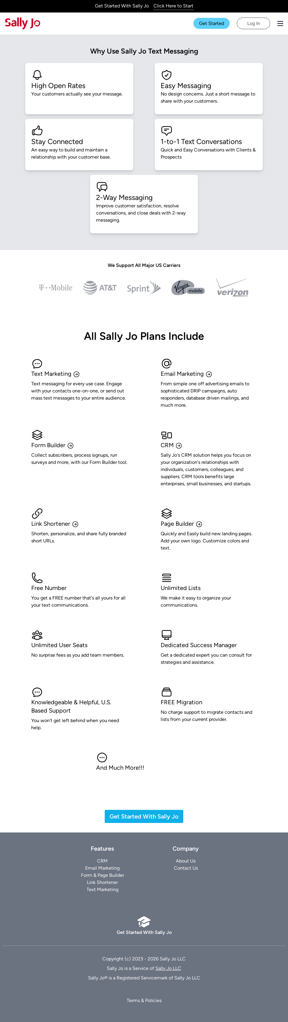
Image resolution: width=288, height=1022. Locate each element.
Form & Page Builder (102, 875)
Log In (253, 23)
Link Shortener (102, 882)
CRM (102, 861)
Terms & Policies (144, 1000)
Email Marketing (102, 868)
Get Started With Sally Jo (144, 816)
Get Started (211, 23)
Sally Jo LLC (168, 968)
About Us (185, 861)
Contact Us (186, 868)
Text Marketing (102, 889)
